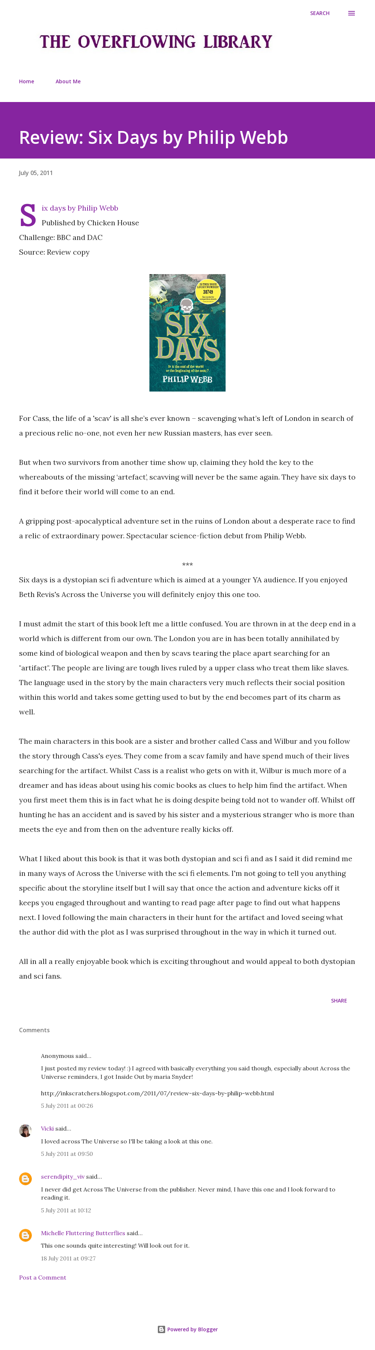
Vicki (47, 1128)
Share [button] (339, 1000)
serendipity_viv (63, 1176)
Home (26, 81)
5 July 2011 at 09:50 (67, 1153)
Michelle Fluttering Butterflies (83, 1233)
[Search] (320, 13)
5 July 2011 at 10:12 (66, 1210)
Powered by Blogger (187, 1329)
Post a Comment (42, 1277)
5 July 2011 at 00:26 (67, 1105)
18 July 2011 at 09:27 (68, 1258)
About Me (68, 81)
